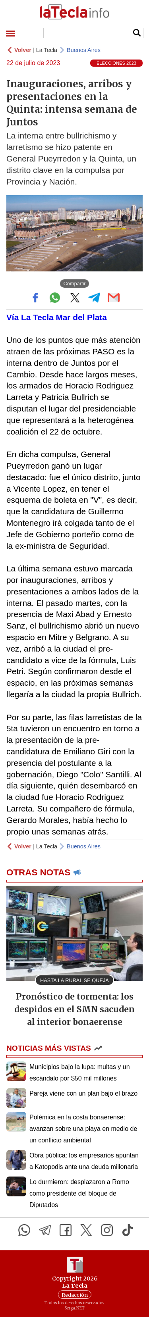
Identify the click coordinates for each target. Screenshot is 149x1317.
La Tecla (46, 50)
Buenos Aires (84, 50)
